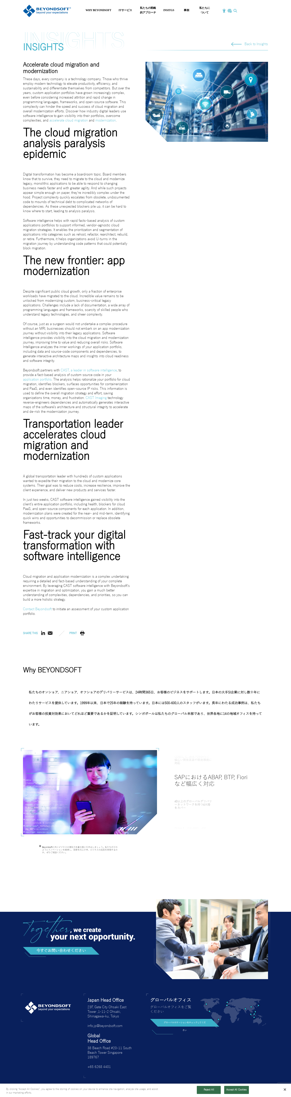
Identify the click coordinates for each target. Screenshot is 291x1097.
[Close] (285, 1089)
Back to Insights (256, 44)
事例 (186, 10)
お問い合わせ (253, 11)
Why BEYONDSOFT (98, 10)
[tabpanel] (90, 792)
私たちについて (204, 10)
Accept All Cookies (236, 1089)
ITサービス (125, 10)
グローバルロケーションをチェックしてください (185, 1024)
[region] (145, 1090)
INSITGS (168, 10)
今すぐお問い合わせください (61, 951)
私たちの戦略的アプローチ (148, 10)
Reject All (209, 1089)
